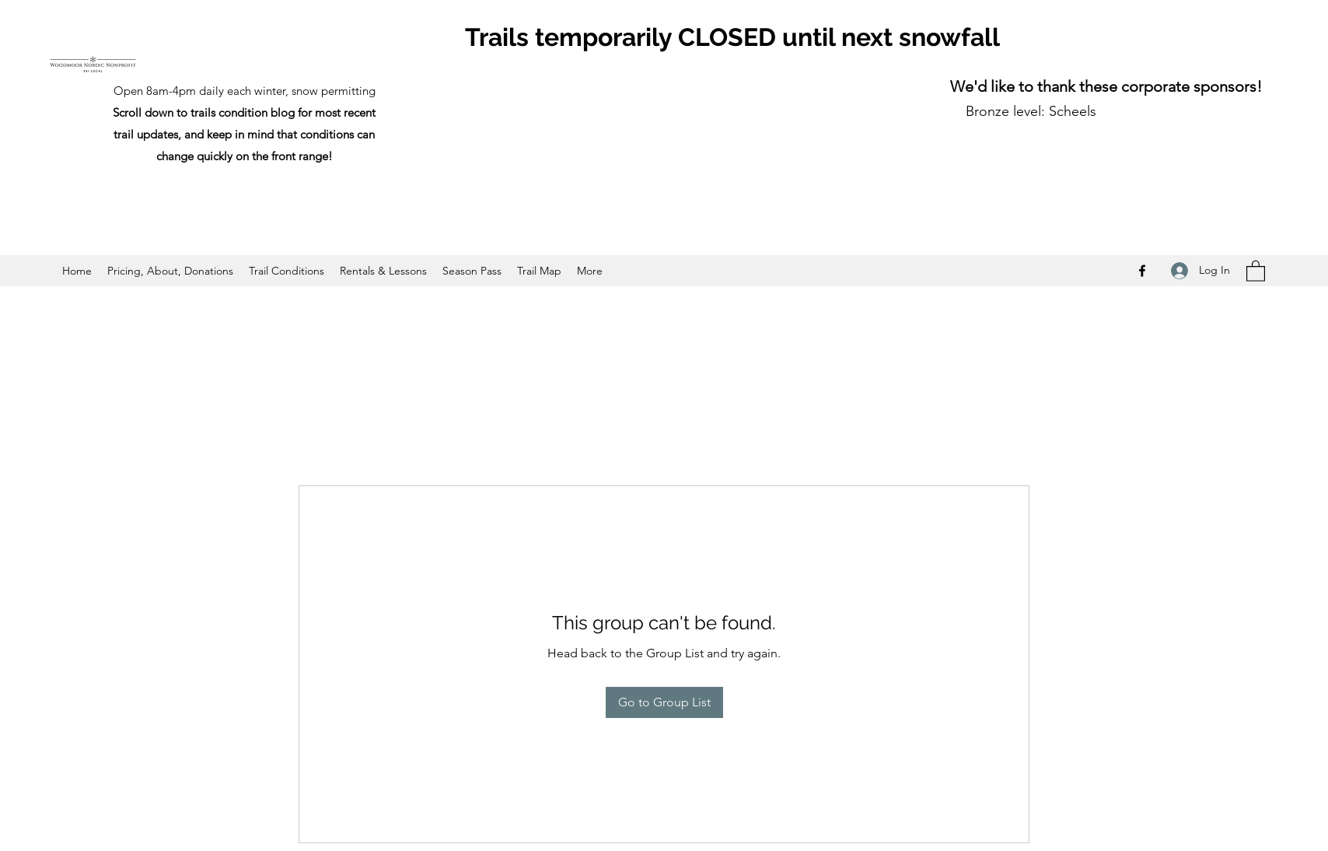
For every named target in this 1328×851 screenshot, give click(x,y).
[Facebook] (1142, 270)
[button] (1255, 270)
